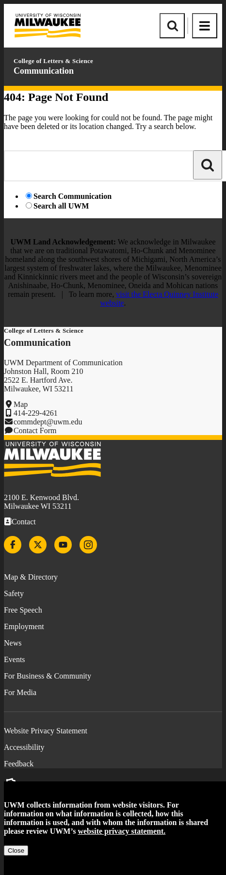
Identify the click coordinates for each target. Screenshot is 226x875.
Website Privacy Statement (45, 731)
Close (16, 850)
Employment (24, 626)
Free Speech (23, 610)
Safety (14, 593)
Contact (24, 522)
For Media (20, 692)
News (12, 643)
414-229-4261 (36, 413)
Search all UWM (61, 206)
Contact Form (35, 430)
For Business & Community (47, 676)
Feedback (18, 764)
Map (21, 404)
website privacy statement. (121, 831)
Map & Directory (31, 577)
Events (14, 659)
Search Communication (72, 196)
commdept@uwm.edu (48, 422)
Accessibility (24, 747)
